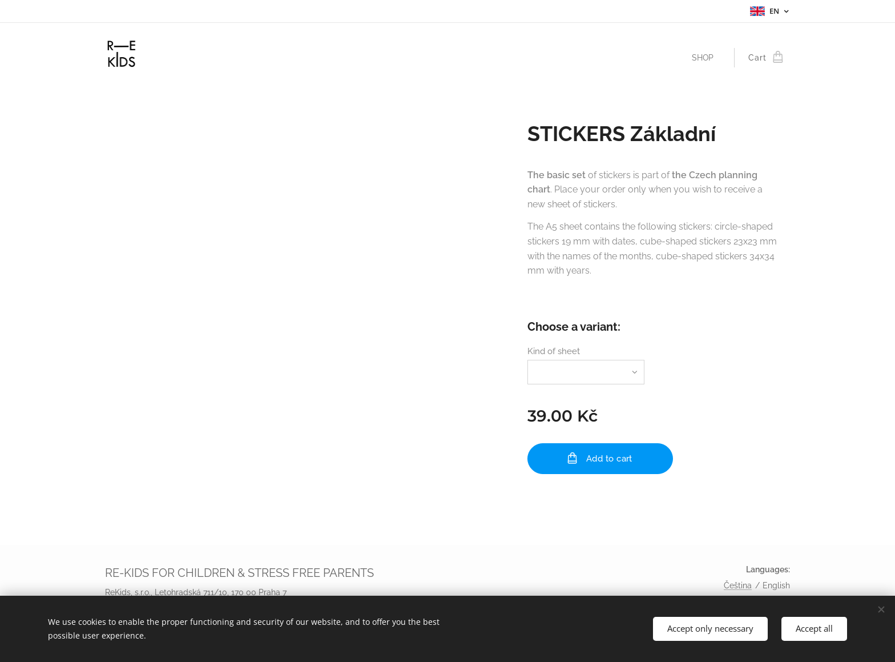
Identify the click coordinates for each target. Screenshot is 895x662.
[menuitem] (705, 57)
